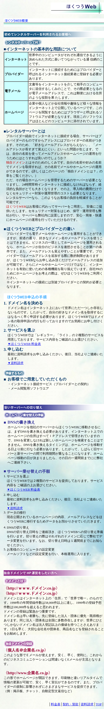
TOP (99, 704)
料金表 (55, 704)
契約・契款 (71, 704)
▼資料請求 (15, 363)
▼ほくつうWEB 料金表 (24, 344)
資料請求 (87, 704)
